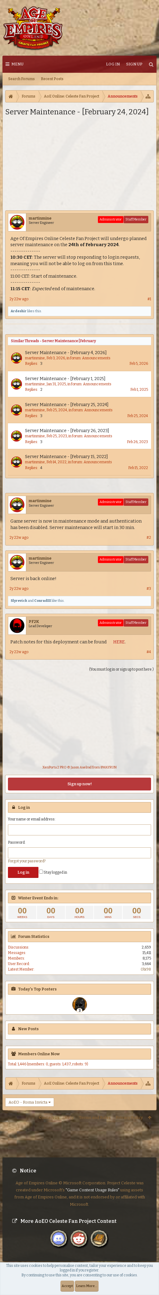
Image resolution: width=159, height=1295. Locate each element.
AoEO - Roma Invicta (28, 1102)
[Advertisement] (79, 162)
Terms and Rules (95, 1117)
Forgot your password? (26, 861)
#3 (148, 588)
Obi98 (146, 969)
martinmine (40, 218)
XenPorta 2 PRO (54, 767)
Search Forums (21, 79)
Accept (67, 1286)
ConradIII (42, 601)
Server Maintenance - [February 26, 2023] (67, 430)
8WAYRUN (108, 767)
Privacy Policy (129, 1117)
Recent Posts (52, 79)
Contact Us (49, 1117)
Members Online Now (39, 1054)
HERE (119, 642)
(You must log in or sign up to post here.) (121, 669)
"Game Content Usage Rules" (92, 1184)
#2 (148, 537)
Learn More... (86, 1286)
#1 (149, 299)
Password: (17, 842)
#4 (148, 652)
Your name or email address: (32, 819)
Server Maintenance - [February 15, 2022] (66, 456)
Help (69, 1117)
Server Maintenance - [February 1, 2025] (65, 378)
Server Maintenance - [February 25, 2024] (67, 404)
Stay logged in (53, 872)
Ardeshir (19, 311)
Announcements (96, 358)
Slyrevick (19, 601)
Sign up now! (79, 784)
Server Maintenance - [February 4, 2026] (66, 352)
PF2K (34, 621)
